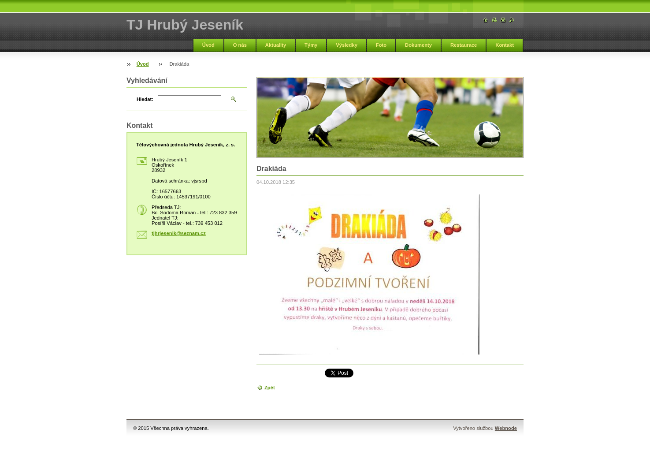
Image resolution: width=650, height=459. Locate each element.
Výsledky (346, 45)
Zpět (269, 387)
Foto (381, 45)
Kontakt (504, 45)
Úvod (208, 45)
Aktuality (275, 45)
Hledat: (145, 99)
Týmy (311, 45)
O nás (240, 45)
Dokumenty (418, 45)
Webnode (506, 428)
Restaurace (463, 45)
